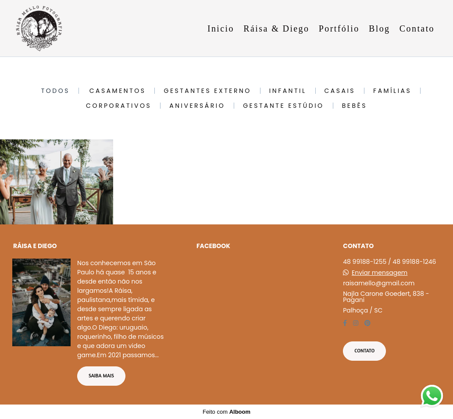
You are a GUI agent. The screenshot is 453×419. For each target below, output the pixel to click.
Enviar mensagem (379, 273)
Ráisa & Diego (276, 28)
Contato (417, 28)
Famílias (392, 91)
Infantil (288, 91)
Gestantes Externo (207, 91)
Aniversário (197, 106)
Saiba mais (101, 376)
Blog (379, 28)
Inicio (220, 28)
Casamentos (117, 91)
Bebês (354, 106)
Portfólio (339, 28)
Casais (340, 91)
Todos (55, 91)
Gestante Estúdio (283, 106)
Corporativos (118, 106)
